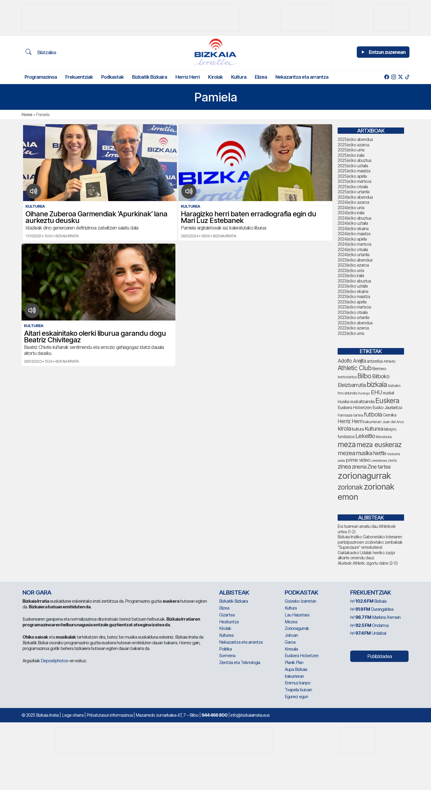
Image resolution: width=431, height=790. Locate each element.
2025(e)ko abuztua (354, 160)
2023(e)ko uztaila (353, 285)
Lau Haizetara (297, 615)
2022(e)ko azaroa (353, 327)
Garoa (290, 642)
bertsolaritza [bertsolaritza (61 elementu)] (347, 377)
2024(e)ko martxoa (354, 244)
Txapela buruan (298, 689)
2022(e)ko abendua (355, 322)
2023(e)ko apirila (352, 301)
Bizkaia (368, 601)
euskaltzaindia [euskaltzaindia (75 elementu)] (362, 401)
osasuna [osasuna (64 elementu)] (393, 454)
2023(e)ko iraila (351, 275)
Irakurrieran (294, 676)
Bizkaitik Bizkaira (149, 77)
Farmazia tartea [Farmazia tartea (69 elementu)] (350, 415)
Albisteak (234, 592)
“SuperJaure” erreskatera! (360, 547)
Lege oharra (73, 715)
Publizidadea (379, 656)
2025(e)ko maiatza (354, 170)
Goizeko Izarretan (300, 601)
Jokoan (291, 635)
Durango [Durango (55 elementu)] (364, 393)
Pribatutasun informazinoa (109, 715)
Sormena (227, 655)
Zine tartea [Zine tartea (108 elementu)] (378, 467)
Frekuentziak (79, 77)
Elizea (261, 77)
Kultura (238, 77)
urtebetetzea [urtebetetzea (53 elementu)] (379, 461)
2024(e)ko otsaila (353, 249)
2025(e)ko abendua (355, 139)
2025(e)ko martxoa (354, 181)
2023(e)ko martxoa (354, 306)
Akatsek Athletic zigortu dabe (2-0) (368, 563)
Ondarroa (369, 625)
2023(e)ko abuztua (354, 280)
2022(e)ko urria (351, 333)
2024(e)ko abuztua (354, 218)
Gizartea (227, 615)
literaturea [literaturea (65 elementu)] (383, 436)
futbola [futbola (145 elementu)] (373, 414)
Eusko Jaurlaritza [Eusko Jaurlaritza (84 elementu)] (387, 407)
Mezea (291, 622)
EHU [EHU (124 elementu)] (376, 392)
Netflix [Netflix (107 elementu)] (379, 453)
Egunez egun (296, 696)
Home (27, 114)
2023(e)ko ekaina (353, 291)
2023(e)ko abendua (355, 259)
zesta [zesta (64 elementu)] (392, 460)
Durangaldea (371, 609)
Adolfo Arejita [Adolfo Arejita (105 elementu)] (352, 361)
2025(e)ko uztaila (353, 165)
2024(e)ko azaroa (353, 202)
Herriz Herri (187, 77)
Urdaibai (368, 633)
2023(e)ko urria (351, 270)
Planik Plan (294, 662)
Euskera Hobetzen (301, 655)
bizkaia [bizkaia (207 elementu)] (377, 384)
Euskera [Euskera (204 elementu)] (387, 400)
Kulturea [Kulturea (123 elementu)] (374, 428)
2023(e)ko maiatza (354, 296)
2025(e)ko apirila (352, 176)
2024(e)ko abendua (355, 197)
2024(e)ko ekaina (353, 228)
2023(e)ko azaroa (353, 265)
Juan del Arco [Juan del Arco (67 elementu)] (393, 422)
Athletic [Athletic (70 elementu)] (389, 361)
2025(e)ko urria (351, 149)
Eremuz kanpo (297, 683)
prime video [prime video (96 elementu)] (358, 460)
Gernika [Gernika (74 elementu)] (389, 414)
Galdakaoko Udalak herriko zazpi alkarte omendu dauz (366, 555)
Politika (225, 649)
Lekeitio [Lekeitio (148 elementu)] (365, 436)
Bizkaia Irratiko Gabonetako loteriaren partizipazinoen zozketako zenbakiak (370, 539)
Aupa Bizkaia (296, 669)
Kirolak (215, 77)
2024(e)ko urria (351, 207)
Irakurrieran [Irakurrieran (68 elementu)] (372, 421)
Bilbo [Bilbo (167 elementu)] (364, 376)
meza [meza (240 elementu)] (347, 444)
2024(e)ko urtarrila (353, 254)
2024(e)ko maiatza (354, 233)
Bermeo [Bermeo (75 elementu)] (379, 368)
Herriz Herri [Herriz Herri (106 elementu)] (350, 421)
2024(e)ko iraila (351, 212)
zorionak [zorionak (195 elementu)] (350, 487)
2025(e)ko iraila (351, 155)
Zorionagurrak (297, 628)
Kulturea (226, 635)
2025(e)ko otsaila (353, 186)
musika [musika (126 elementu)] (364, 453)
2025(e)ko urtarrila (353, 191)
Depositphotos (54, 660)
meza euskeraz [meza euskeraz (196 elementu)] (378, 444)
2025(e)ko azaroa (353, 144)
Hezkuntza (229, 622)
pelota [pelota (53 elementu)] (341, 461)
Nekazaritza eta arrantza (301, 77)
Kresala (291, 649)
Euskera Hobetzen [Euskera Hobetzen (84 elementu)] (354, 407)
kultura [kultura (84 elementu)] (358, 429)
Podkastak (112, 77)
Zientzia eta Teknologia (239, 662)
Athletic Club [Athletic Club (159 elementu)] (354, 368)
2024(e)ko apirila (352, 238)
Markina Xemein (375, 617)
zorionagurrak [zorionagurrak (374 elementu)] (364, 475)
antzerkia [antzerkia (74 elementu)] (375, 361)
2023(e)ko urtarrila (353, 317)
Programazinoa (41, 77)
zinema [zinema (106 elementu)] (359, 467)
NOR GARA (36, 592)
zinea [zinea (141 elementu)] (344, 466)
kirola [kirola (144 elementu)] (344, 428)
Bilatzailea (40, 52)
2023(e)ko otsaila (353, 312)
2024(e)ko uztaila (353, 223)
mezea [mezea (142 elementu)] (346, 453)
